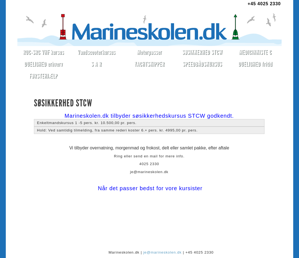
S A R (96, 64)
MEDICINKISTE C (255, 52)
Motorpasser (149, 52)
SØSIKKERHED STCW (202, 52)
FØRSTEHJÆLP (43, 76)
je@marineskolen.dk (162, 252)
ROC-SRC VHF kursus (43, 52)
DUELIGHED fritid (255, 64)
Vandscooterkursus (96, 52)
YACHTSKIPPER (149, 64)
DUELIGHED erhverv (43, 64)
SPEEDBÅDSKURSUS (202, 64)
